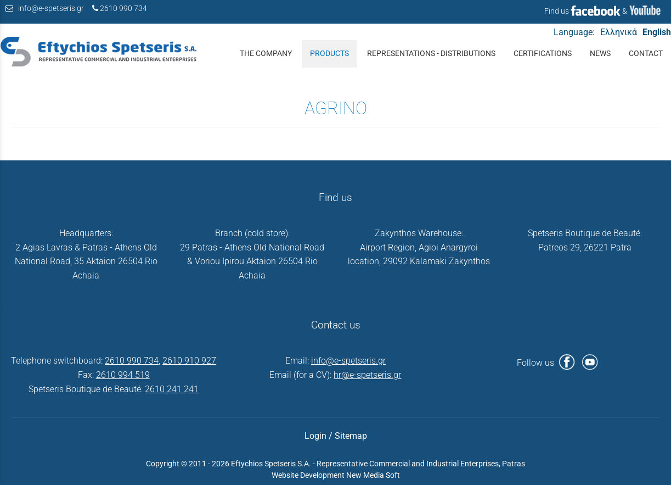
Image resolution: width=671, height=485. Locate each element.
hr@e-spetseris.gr (367, 375)
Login (315, 436)
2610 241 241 (172, 389)
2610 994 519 (123, 375)
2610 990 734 (123, 8)
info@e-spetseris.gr (51, 8)
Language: (574, 32)
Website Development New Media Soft (336, 475)
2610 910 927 (189, 360)
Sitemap (351, 436)
